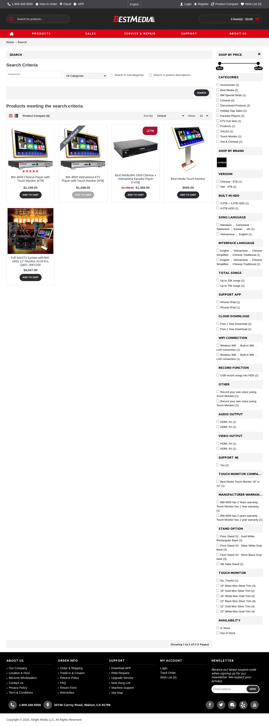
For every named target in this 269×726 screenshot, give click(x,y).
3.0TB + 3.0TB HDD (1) (232, 203)
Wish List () (168, 677)
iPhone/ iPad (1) (228, 302)
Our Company (17, 668)
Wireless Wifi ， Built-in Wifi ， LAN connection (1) (236, 347)
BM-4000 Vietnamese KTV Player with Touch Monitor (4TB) (83, 178)
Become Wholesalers (22, 678)
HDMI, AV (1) (226, 421)
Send (252, 689)
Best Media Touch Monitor (188, 179)
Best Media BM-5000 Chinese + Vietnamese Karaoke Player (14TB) (135, 179)
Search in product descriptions (169, 75)
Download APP (120, 668)
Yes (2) (222, 465)
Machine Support (121, 688)
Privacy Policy (17, 688)
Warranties (66, 692)
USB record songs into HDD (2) (237, 375)
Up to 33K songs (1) (230, 280)
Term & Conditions (20, 692)
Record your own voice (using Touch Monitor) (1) (236, 394)
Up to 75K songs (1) (230, 285)
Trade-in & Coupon (71, 673)
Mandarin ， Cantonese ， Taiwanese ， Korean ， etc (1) (235, 227)
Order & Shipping (70, 668)
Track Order (168, 672)
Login (163, 668)
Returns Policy (68, 678)
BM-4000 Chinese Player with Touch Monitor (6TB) (30, 178)
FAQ (62, 683)
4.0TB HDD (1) (227, 208)
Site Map (116, 693)
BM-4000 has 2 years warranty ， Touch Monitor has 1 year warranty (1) (239, 518)
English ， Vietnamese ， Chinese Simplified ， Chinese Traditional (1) (239, 252)
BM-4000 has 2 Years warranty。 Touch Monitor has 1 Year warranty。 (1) (238, 506)
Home (10, 42)
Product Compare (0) (36, 115)
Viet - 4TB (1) (226, 186)
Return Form (67, 688)
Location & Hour (18, 673)
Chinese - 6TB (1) (229, 181)
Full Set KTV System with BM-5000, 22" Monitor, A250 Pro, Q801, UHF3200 (30, 261)
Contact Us (15, 683)
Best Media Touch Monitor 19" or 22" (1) (238, 483)
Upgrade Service (121, 678)
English (134, 4)
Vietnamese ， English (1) (234, 234)
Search (22, 42)
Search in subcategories (127, 75)
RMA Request (119, 673)
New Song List (119, 683)
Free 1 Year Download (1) (233, 323)
